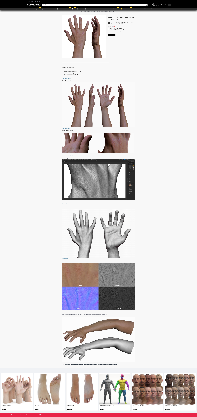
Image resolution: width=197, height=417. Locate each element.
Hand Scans (93, 11)
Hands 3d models (87, 11)
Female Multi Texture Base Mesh (171, 404)
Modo (99, 362)
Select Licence (111, 26)
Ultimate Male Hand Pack (6, 404)
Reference (77, 362)
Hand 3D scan (67, 362)
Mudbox (85, 362)
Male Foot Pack (37, 404)
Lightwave (107, 362)
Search (98, 11)
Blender (103, 362)
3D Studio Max (94, 362)
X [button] (178, 414)
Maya (89, 362)
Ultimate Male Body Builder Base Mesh (107, 404)
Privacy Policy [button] (39, 414)
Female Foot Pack (70, 404)
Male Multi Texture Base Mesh (138, 404)
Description (65, 60)
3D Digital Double (113, 362)
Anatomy (72, 362)
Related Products (5, 369)
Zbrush (82, 362)
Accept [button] (191, 414)
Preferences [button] (183, 414)
